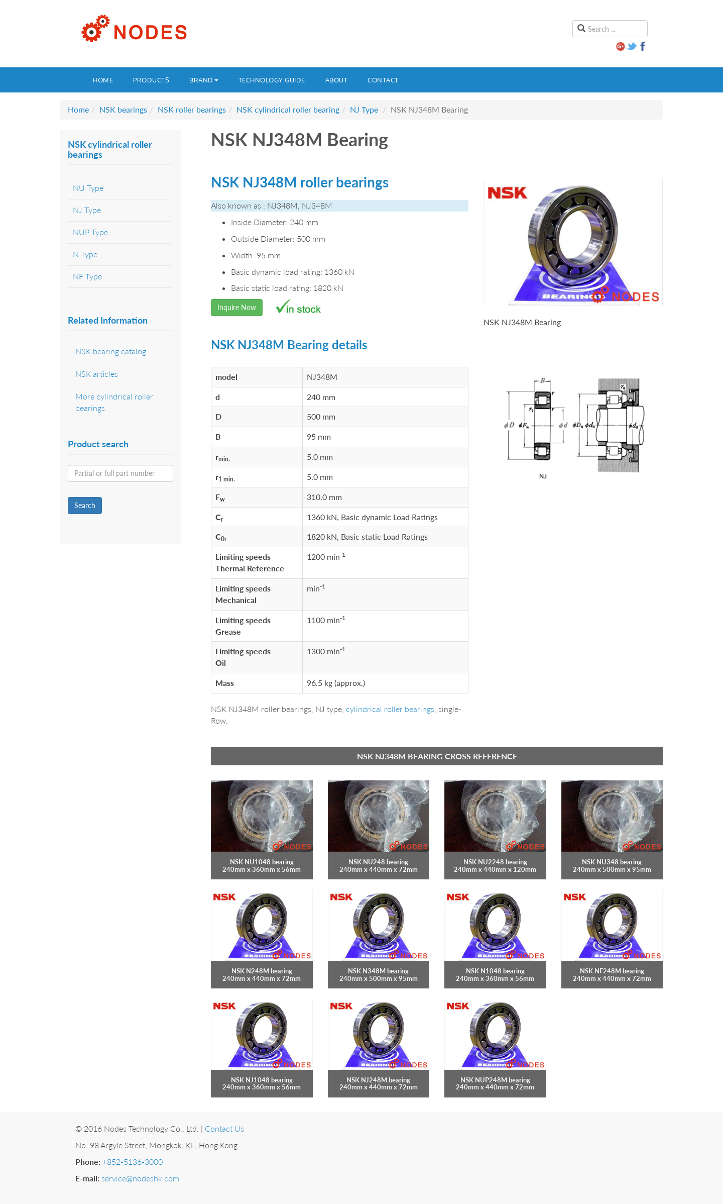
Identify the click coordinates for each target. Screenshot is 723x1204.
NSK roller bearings (192, 109)
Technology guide (271, 80)
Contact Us (224, 1128)
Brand (203, 80)
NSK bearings (123, 109)
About (336, 80)
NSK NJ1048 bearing (262, 1080)
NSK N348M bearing (378, 971)
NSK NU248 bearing (378, 862)
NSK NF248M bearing (612, 971)
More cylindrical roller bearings (114, 402)
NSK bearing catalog (110, 351)
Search (84, 505)
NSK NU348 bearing (612, 862)
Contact (383, 80)
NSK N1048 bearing (495, 971)
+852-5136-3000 (132, 1161)
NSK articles (96, 373)
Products (151, 80)
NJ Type (364, 109)
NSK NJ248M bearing (378, 1080)
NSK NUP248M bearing (495, 1080)
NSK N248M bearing (261, 971)
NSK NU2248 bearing (495, 862)
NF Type (87, 276)
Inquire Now (236, 307)
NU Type (88, 187)
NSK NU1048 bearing (262, 862)
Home (103, 80)
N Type (85, 254)
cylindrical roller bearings (390, 709)
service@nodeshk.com (140, 1178)
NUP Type (90, 232)
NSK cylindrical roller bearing (287, 109)
